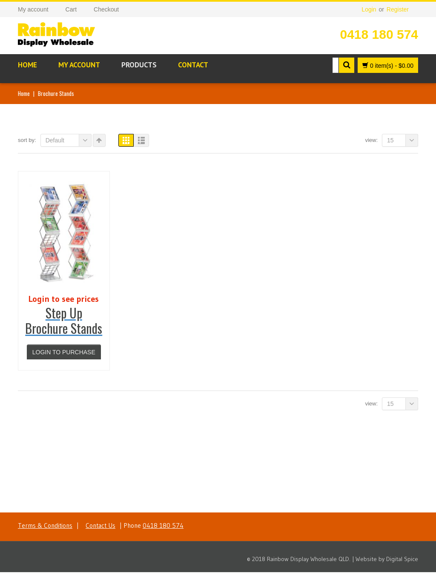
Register (398, 9)
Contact (193, 64)
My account (79, 64)
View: (371, 140)
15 (402, 140)
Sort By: (27, 140)
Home (27, 64)
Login (368, 9)
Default (69, 140)
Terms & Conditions (45, 526)
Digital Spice (402, 560)
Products (139, 64)
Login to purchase (63, 352)
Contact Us (100, 526)
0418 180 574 (379, 34)
